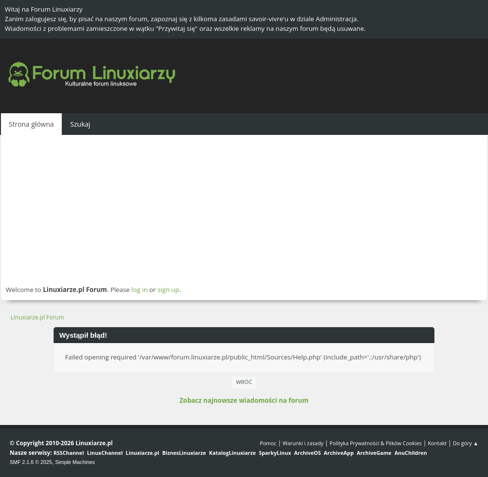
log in (139, 289)
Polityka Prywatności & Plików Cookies (376, 443)
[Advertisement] (244, 209)
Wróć (244, 381)
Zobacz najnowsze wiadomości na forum (244, 400)
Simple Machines (75, 462)
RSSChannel (69, 452)
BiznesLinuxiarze (184, 452)
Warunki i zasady (303, 443)
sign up (168, 289)
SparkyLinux (275, 452)
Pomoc (268, 443)
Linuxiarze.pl (142, 452)
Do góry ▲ (465, 443)
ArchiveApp (339, 452)
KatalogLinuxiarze (232, 452)
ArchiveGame (374, 452)
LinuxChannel (105, 452)
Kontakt (437, 443)
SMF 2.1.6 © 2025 (31, 462)
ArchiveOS (307, 452)
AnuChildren (410, 452)
